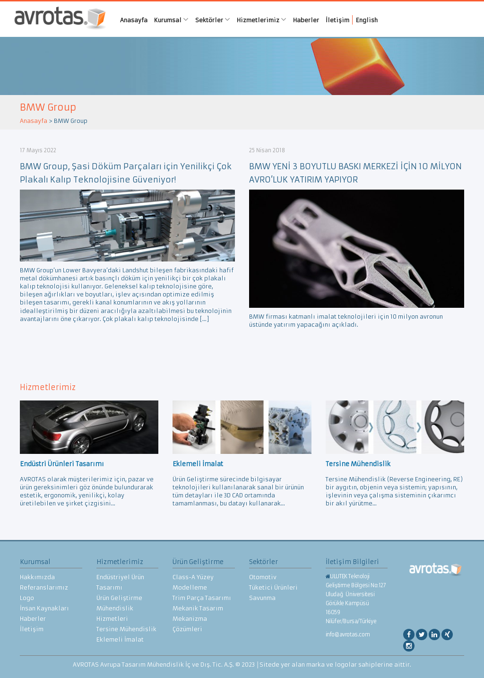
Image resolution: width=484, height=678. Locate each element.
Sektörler (212, 19)
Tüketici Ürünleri (273, 587)
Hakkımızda (37, 577)
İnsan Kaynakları (44, 608)
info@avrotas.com (348, 634)
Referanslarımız (44, 587)
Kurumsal (171, 19)
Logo (27, 597)
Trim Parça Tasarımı (202, 597)
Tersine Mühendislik (126, 629)
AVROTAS (60, 19)
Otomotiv (263, 577)
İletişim (337, 20)
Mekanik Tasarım (198, 608)
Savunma (262, 597)
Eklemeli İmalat (120, 639)
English (367, 20)
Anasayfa (133, 20)
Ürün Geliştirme (119, 597)
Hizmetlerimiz (261, 19)
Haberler (306, 20)
